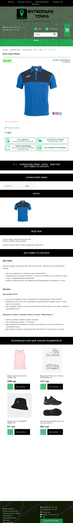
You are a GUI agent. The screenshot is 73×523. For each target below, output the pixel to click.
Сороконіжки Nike (9, 518)
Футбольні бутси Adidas (11, 513)
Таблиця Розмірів (14, 127)
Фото (45, 164)
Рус (56, 24)
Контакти (35, 4)
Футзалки (6, 520)
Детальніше (21, 386)
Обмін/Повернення (42, 2)
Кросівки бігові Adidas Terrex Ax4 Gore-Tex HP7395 (52, 422)
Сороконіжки (7, 515)
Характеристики (30, 164)
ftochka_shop (46, 512)
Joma (27, 186)
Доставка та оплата (24, 2)
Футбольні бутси (9, 509)
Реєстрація (51, 29)
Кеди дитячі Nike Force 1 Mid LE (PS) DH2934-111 (52, 376)
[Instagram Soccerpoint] (44, 516)
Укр (53, 24)
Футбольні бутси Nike (10, 511)
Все (15, 164)
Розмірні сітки (58, 2)
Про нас (11, 2)
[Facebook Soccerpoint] (41, 516)
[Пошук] (45, 34)
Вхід (38, 29)
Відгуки (55, 164)
